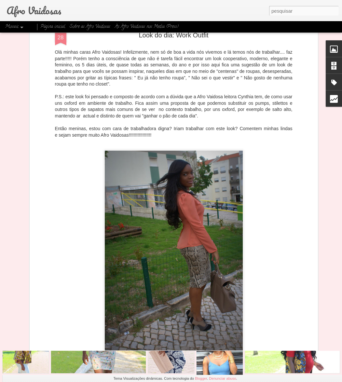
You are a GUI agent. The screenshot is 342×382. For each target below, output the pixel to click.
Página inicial (52, 26)
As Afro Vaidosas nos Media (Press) (147, 26)
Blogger (201, 378)
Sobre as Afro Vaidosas (90, 26)
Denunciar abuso (222, 378)
